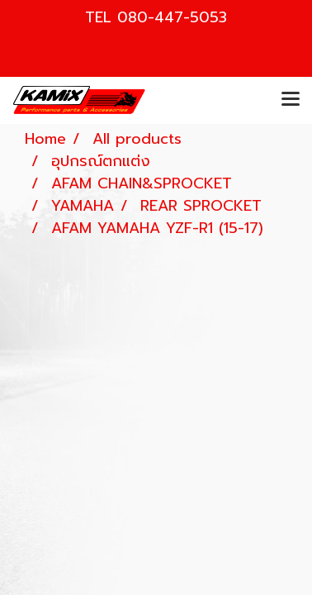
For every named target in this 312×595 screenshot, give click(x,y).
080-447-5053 (172, 17)
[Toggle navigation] (290, 100)
